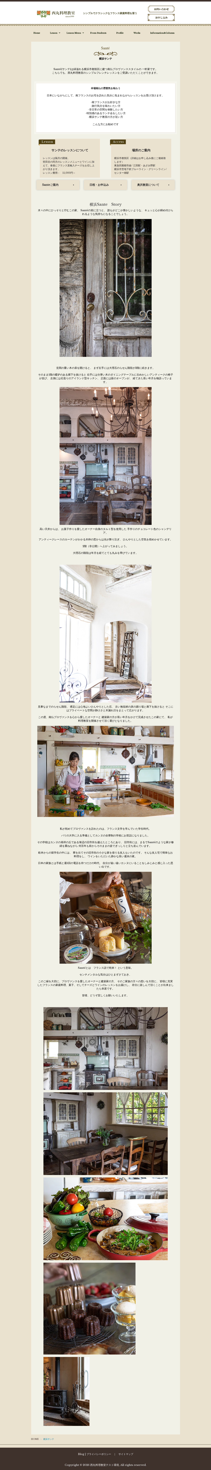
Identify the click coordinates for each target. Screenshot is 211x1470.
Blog (81, 1454)
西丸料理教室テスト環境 (104, 1465)
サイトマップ (125, 1454)
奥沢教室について (148, 185)
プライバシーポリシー (99, 1454)
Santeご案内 (50, 185)
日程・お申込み (99, 185)
